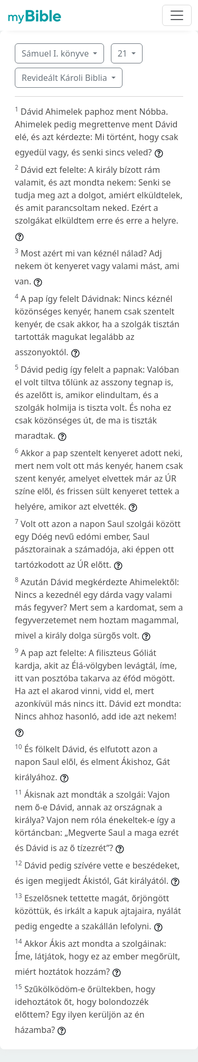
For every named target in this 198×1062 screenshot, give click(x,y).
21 (123, 53)
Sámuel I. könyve (56, 53)
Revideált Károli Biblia (65, 78)
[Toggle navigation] (177, 15)
